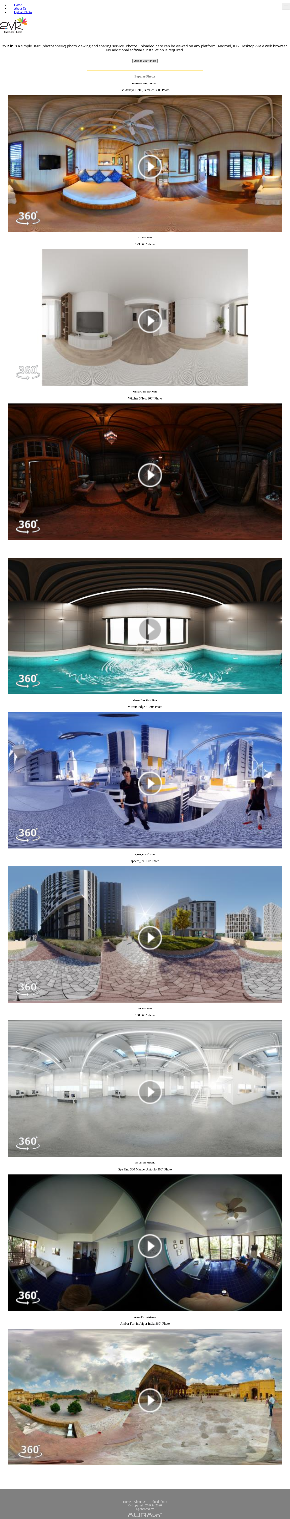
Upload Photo (23, 12)
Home (18, 5)
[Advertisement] (145, 1482)
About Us (20, 8)
